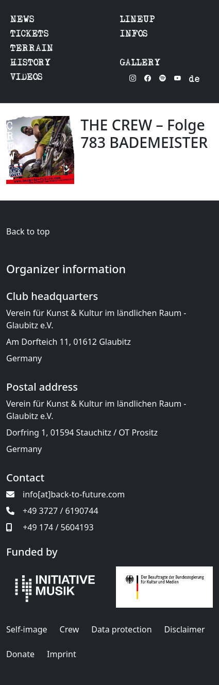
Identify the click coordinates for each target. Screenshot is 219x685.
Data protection (121, 629)
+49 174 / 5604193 (50, 527)
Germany (24, 358)
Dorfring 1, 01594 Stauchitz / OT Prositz (82, 432)
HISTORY (30, 64)
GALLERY (140, 64)
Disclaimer (184, 629)
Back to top (28, 231)
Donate (20, 654)
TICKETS (29, 35)
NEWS (22, 20)
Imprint (61, 654)
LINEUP (137, 20)
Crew (69, 629)
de (194, 80)
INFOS (134, 35)
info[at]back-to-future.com (65, 494)
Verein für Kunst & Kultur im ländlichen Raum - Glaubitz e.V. (96, 319)
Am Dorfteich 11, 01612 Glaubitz (68, 341)
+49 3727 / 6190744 (52, 510)
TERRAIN (32, 49)
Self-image (26, 629)
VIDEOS (26, 78)
